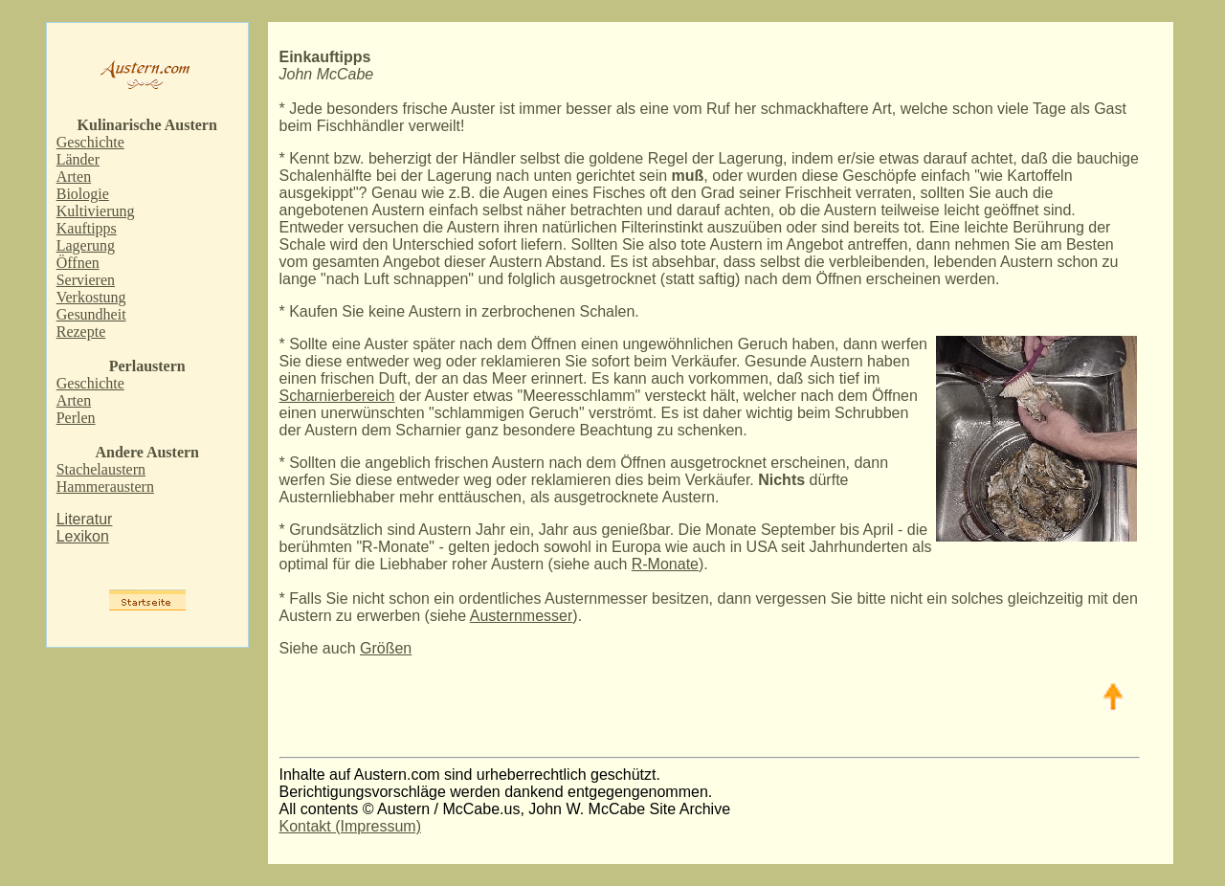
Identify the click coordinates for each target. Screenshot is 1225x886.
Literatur (84, 519)
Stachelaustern (100, 469)
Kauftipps (86, 228)
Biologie (82, 194)
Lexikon (82, 536)
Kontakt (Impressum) (350, 826)
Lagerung (85, 245)
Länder (78, 159)
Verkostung (91, 297)
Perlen (76, 418)
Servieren (85, 280)
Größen (386, 648)
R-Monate (665, 564)
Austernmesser (521, 616)
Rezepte (81, 331)
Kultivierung (95, 211)
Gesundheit (91, 314)
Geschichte (90, 142)
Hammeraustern (105, 486)
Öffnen (78, 263)
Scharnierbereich (337, 396)
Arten (73, 176)
